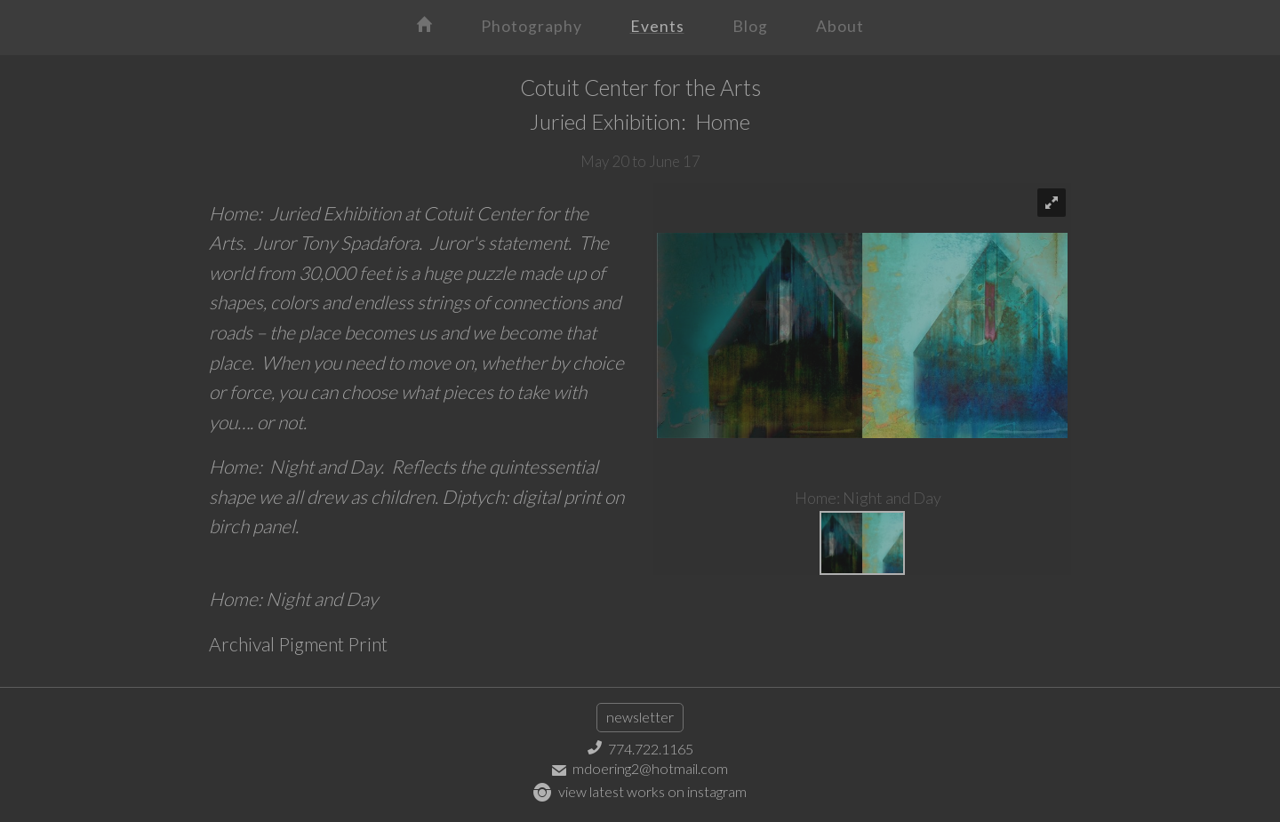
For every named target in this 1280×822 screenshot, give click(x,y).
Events (657, 26)
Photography (531, 26)
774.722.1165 (640, 748)
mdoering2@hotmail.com (640, 768)
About (840, 26)
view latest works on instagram (640, 791)
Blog (750, 26)
